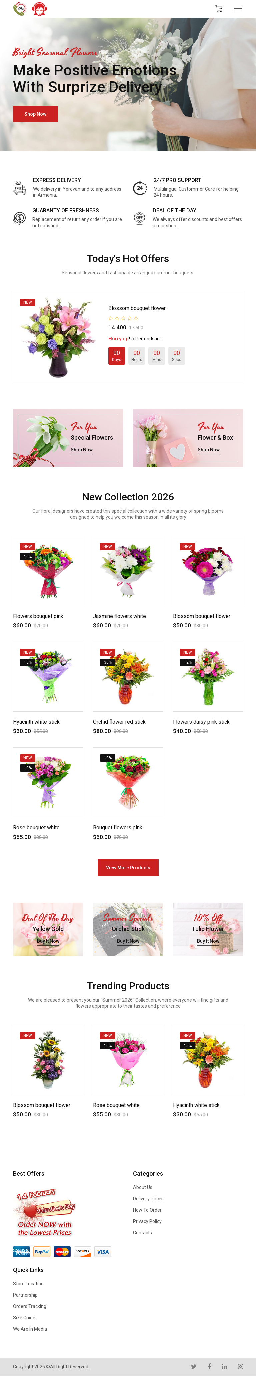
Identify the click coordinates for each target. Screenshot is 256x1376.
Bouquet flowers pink (117, 827)
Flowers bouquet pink (38, 616)
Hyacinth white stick (36, 722)
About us (142, 1187)
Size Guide (24, 1317)
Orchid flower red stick (119, 722)
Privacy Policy (147, 1221)
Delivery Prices (148, 1198)
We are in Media (30, 1329)
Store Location (28, 1283)
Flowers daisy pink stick (201, 722)
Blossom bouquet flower (137, 308)
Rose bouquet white (36, 827)
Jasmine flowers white (119, 616)
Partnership (25, 1295)
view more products (128, 867)
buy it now (48, 941)
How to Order (147, 1210)
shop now (36, 114)
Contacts (142, 1232)
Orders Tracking (29, 1306)
